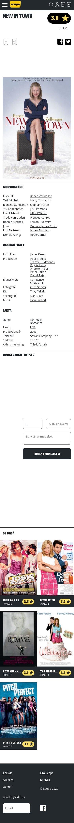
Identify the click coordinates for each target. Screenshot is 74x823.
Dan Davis (36, 296)
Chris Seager (38, 287)
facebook (60, 42)
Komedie (36, 319)
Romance (36, 323)
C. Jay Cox (36, 283)
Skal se (63, 4)
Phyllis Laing (38, 265)
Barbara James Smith (43, 226)
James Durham (39, 230)
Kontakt (45, 780)
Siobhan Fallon (39, 205)
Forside (7, 773)
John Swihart (38, 300)
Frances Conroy (40, 217)
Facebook (43, 808)
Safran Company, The (44, 336)
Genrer (7, 787)
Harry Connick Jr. (40, 200)
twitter (68, 42)
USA (33, 327)
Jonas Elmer (37, 254)
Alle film (8, 780)
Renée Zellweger (41, 196)
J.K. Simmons (38, 209)
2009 (33, 331)
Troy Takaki (37, 291)
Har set (69, 4)
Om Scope (46, 773)
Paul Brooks (38, 259)
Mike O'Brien (38, 213)
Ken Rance (37, 279)
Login (57, 4)
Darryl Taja (37, 275)
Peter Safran (38, 272)
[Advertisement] (34, 60)
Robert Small (38, 234)
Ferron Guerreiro (41, 222)
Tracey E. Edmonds (42, 262)
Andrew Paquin (39, 268)
